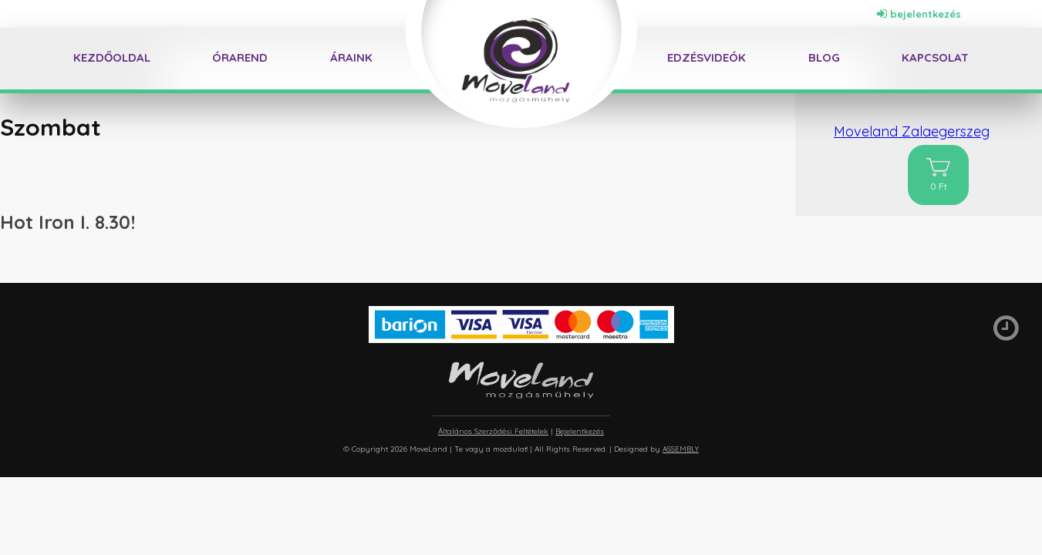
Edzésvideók (706, 57)
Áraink (351, 57)
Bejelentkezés (579, 431)
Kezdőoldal (111, 57)
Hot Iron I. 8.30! (67, 222)
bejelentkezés (919, 14)
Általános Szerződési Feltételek (493, 431)
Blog (824, 57)
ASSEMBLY (681, 449)
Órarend (240, 57)
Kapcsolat (935, 57)
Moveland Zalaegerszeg (912, 131)
